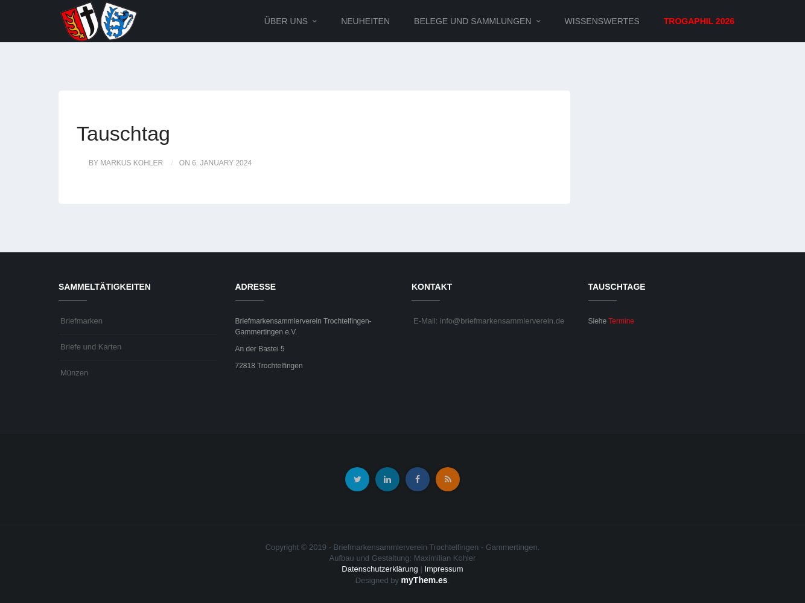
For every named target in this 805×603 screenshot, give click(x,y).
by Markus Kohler (126, 163)
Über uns (286, 21)
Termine (621, 321)
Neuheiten (365, 21)
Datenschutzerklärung (380, 568)
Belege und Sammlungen (472, 21)
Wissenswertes (602, 21)
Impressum (443, 568)
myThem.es (424, 580)
